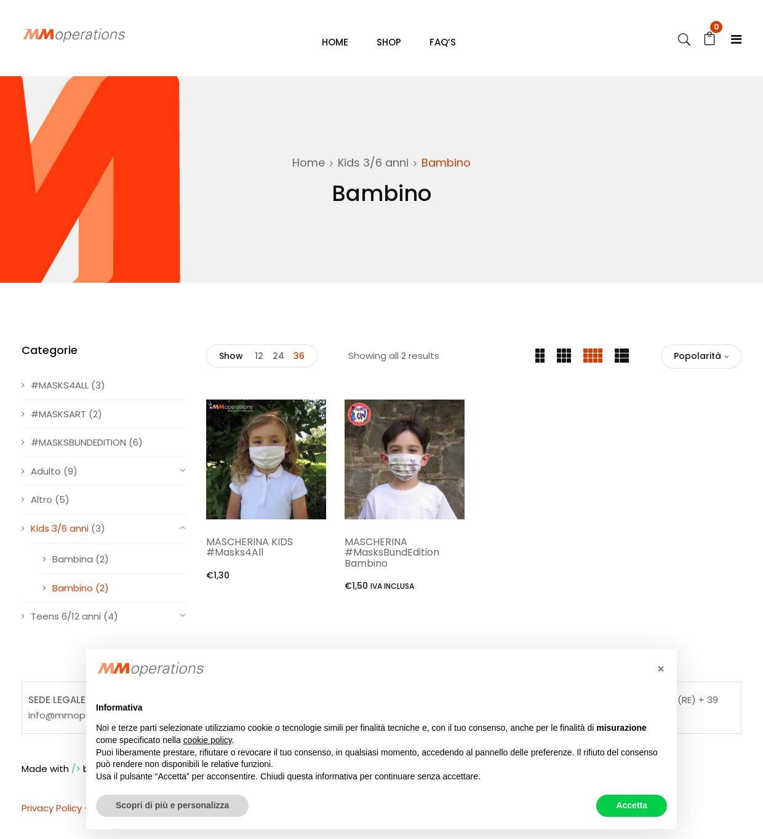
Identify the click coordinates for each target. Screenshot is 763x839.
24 (278, 367)
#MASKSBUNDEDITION (78, 453)
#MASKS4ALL (60, 396)
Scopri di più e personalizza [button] (172, 805)
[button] (661, 669)
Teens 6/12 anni (66, 627)
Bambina (72, 570)
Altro (41, 510)
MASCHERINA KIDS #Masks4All (249, 558)
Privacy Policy (52, 819)
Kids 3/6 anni (373, 173)
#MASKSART (58, 425)
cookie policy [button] (207, 740)
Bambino (72, 599)
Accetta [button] (631, 805)
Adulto (46, 482)
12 (259, 367)
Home (308, 173)
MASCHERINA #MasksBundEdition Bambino (392, 563)
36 (299, 367)
